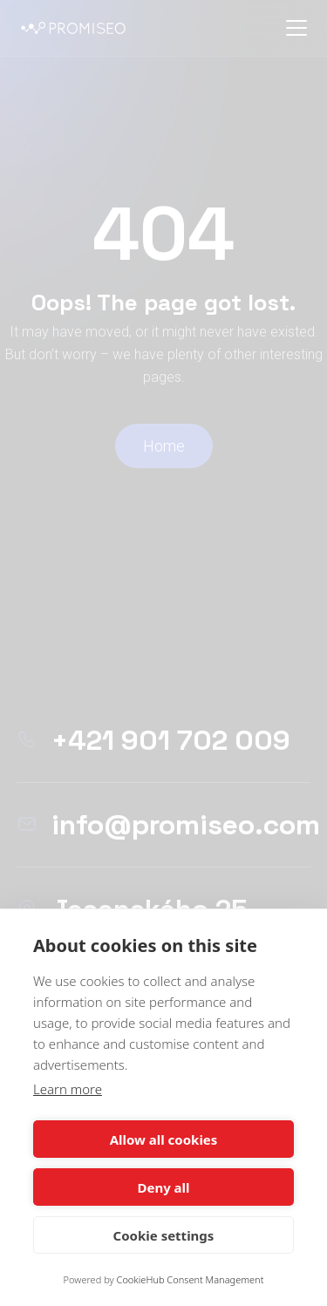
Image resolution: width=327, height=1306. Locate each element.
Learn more (67, 1089)
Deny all (163, 1187)
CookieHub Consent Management (190, 1279)
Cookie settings (164, 1235)
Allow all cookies (164, 1139)
